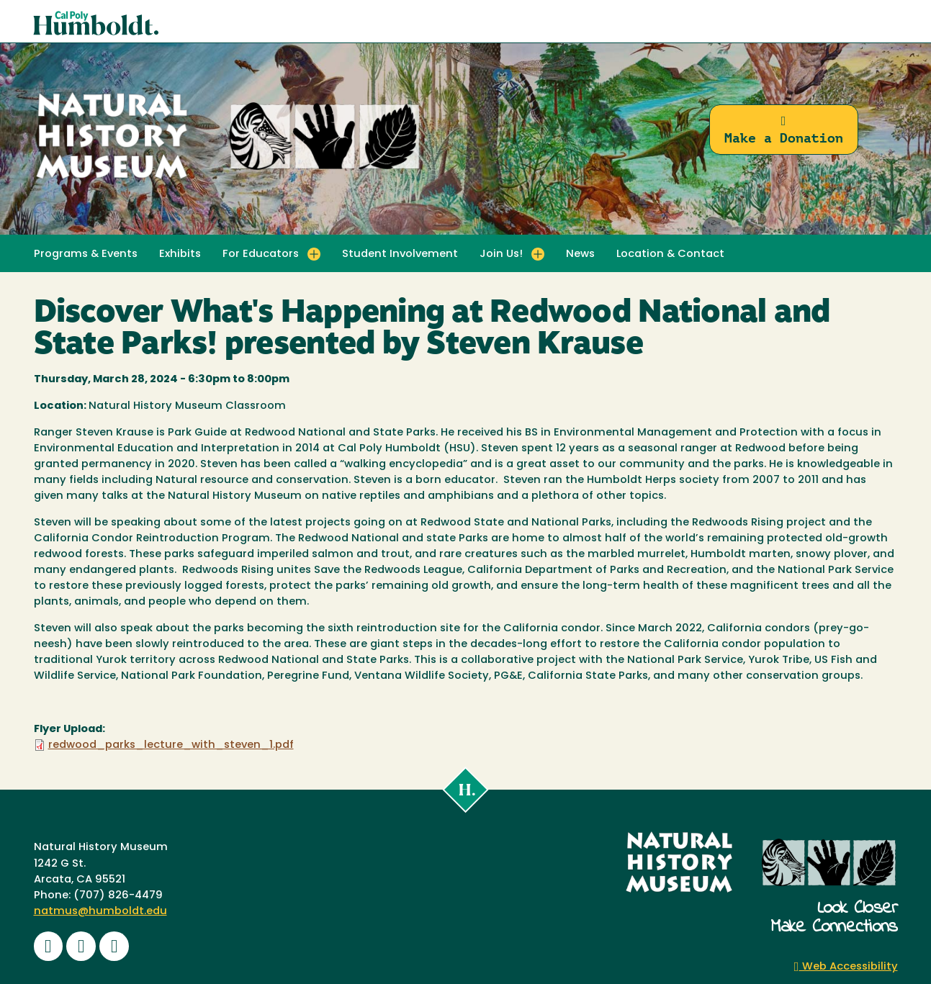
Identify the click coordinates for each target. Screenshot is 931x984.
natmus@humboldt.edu (100, 911)
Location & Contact (670, 254)
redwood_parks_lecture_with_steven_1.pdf (171, 745)
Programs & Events (86, 254)
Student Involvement (400, 254)
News (580, 254)
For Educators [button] (260, 254)
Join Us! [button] (501, 254)
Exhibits (180, 254)
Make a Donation (783, 129)
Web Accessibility (846, 967)
